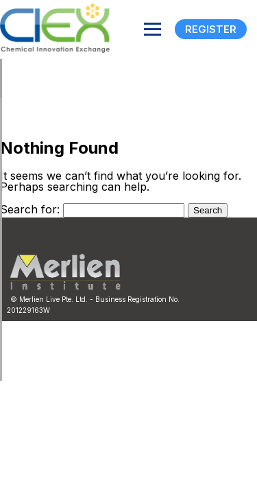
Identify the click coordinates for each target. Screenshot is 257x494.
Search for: (30, 209)
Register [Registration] (210, 29)
